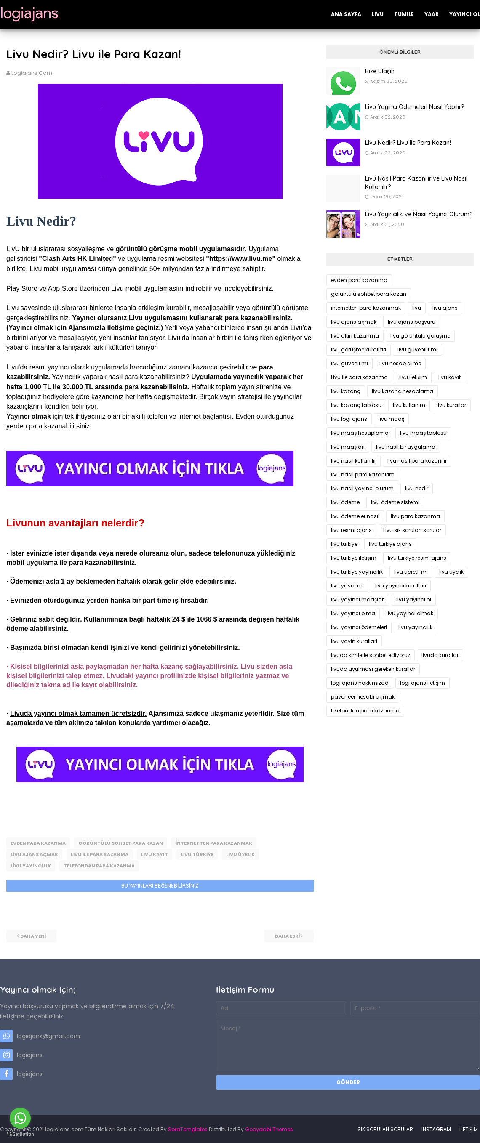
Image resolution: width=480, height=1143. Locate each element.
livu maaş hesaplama (360, 432)
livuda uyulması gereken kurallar (373, 669)
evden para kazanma (38, 843)
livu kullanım (409, 405)
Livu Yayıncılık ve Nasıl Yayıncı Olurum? (418, 214)
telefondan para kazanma (99, 864)
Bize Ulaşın (380, 71)
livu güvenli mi (349, 363)
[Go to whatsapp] (20, 1118)
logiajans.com (31, 73)
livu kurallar (451, 405)
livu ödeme (345, 502)
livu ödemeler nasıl (355, 516)
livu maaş (391, 419)
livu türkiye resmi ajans (417, 557)
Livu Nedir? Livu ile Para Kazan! (408, 142)
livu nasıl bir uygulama (405, 446)
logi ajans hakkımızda (360, 682)
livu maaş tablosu (423, 432)
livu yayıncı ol (413, 599)
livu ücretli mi (411, 571)
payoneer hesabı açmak (363, 696)
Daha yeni (33, 934)
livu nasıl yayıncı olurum (362, 488)
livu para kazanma (415, 516)
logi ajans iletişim (422, 682)
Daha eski (287, 934)
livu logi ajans (349, 419)
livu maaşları (348, 446)
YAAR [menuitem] (431, 14)
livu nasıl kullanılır (353, 460)
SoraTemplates (188, 1128)
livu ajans (445, 307)
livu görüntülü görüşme (420, 335)
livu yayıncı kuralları (400, 585)
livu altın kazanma (355, 335)
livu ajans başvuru (411, 321)
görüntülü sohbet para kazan (120, 843)
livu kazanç (345, 391)
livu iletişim (413, 377)
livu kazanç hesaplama (402, 391)
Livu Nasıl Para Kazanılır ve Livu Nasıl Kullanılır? (416, 183)
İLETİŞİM (468, 1128)
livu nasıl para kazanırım (363, 474)
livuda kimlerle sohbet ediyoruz (370, 655)
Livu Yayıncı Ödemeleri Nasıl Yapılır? (414, 107)
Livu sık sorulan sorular (412, 530)
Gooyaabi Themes (269, 1128)
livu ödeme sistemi (395, 502)
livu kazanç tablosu (356, 405)
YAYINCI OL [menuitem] (464, 14)
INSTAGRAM (436, 1128)
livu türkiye (197, 854)
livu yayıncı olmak (410, 613)
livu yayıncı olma (353, 613)
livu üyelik (240, 854)
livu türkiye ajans (390, 544)
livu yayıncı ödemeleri (359, 627)
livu (416, 307)
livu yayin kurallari (354, 641)
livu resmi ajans (351, 530)
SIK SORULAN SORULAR (385, 1128)
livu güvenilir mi (417, 349)
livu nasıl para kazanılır (417, 460)
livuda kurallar (440, 655)
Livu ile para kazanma (99, 854)
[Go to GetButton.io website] (20, 1134)
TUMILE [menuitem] (404, 14)
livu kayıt (154, 854)
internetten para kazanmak (214, 843)
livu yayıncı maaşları (358, 599)
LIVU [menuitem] (378, 14)
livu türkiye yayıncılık (357, 571)
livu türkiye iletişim (353, 557)
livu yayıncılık (31, 864)
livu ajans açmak (34, 854)
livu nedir (416, 488)
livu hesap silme (400, 363)
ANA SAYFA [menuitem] (346, 14)
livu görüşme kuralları (358, 349)
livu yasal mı (347, 585)
